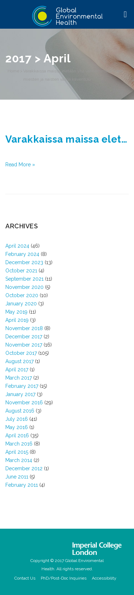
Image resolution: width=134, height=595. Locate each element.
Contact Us (24, 578)
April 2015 (16, 452)
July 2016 (16, 419)
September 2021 (24, 279)
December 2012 (24, 468)
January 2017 (20, 394)
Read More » (20, 164)
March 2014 (18, 460)
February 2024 (22, 254)
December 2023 (24, 262)
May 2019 (16, 312)
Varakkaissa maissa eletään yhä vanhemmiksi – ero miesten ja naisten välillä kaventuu (73, 75)
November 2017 (23, 345)
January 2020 (21, 303)
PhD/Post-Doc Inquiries (63, 578)
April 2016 (17, 435)
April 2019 (17, 320)
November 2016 (24, 402)
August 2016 (19, 411)
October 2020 (21, 295)
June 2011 (16, 477)
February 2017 (21, 386)
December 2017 (23, 336)
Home (13, 70)
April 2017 (16, 369)
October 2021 (21, 270)
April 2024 (17, 246)
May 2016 (16, 427)
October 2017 (21, 353)
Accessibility (104, 578)
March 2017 (18, 378)
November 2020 (24, 287)
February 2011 (21, 485)
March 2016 (19, 444)
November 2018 (24, 328)
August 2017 (19, 361)
